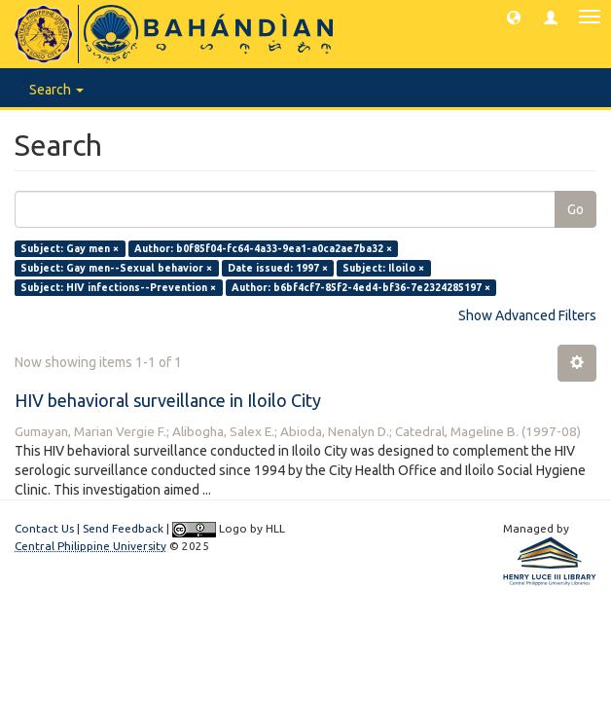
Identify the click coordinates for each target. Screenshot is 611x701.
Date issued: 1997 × (278, 268)
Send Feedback (123, 528)
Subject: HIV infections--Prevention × (118, 287)
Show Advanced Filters (527, 315)
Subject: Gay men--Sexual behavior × (116, 268)
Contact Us (44, 528)
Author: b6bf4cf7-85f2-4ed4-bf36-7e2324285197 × (361, 287)
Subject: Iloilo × (383, 268)
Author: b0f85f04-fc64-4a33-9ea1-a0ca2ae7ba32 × (263, 248)
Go (575, 209)
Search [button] (56, 89)
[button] (513, 16)
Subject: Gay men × (69, 248)
